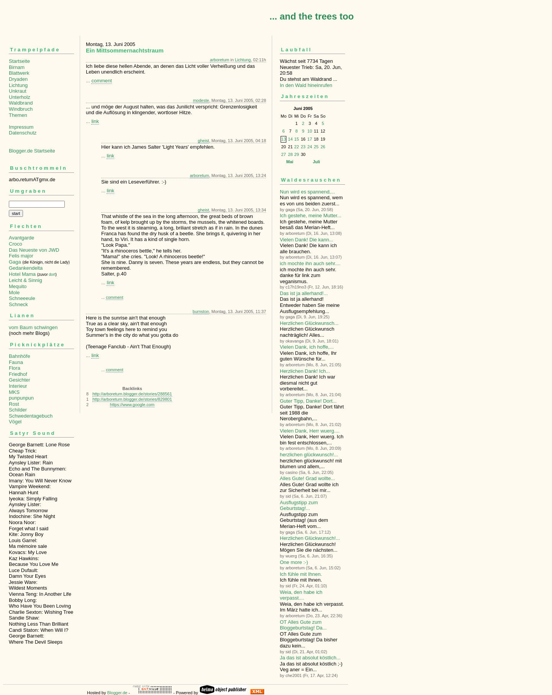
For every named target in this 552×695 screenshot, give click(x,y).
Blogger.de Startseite (32, 151)
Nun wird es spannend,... (307, 192)
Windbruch (21, 109)
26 (322, 146)
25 (316, 146)
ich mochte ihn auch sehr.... (310, 263)
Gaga (15, 262)
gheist (203, 140)
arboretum (219, 59)
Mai (289, 161)
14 (290, 139)
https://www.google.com (132, 404)
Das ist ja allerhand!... (304, 293)
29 (296, 154)
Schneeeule (22, 298)
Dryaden (18, 79)
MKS (14, 392)
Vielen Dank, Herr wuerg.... (310, 431)
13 (283, 139)
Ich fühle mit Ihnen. (301, 574)
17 (309, 139)
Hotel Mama (22, 274)
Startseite (19, 61)
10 (309, 131)
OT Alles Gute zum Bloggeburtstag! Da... (303, 625)
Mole (14, 292)
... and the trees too (311, 16)
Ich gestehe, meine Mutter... (310, 215)
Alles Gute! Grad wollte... (307, 478)
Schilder (18, 410)
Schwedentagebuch (31, 416)
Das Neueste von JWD (34, 250)
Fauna (16, 362)
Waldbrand (21, 103)
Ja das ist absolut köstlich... (310, 658)
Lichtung (18, 85)
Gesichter (19, 380)
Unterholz (19, 97)
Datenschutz (22, 133)
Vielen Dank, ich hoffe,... (307, 347)
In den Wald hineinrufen (306, 85)
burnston (201, 311)
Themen (18, 115)
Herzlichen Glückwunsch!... (310, 538)
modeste (201, 100)
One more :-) (294, 562)
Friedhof (18, 374)
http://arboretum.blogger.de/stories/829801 (132, 399)
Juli (316, 161)
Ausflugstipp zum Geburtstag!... (299, 505)
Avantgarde (21, 238)
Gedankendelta (26, 268)
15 (296, 139)
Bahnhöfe (19, 356)
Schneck (18, 304)
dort (52, 274)
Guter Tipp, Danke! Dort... (308, 401)
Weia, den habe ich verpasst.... (301, 595)
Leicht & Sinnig (25, 280)
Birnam (17, 67)
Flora (14, 368)
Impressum (21, 127)
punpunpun (21, 398)
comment (101, 81)
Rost (14, 404)
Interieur (18, 386)
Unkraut (17, 91)
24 (309, 146)
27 (283, 154)
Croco (15, 244)
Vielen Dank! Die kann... (306, 240)
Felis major (21, 256)
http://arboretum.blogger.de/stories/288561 (132, 394)
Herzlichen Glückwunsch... (309, 323)
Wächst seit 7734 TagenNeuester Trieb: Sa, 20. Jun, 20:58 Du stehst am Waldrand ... (312, 64)
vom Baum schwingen (33, 327)
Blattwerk (19, 73)
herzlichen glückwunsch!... (309, 454)
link (95, 121)
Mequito (17, 286)
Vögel (15, 422)
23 (303, 146)
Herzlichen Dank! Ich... (305, 371)
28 (290, 154)
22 (296, 146)
